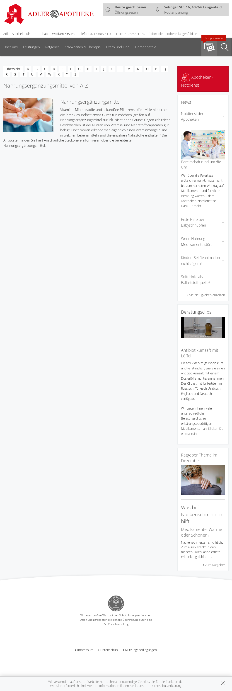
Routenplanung (176, 12)
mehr (197, 206)
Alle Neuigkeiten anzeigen (207, 295)
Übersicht (13, 69)
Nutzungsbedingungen (141, 650)
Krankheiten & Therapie (83, 47)
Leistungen (31, 47)
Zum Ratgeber (215, 565)
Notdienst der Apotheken (192, 116)
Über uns (10, 47)
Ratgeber (52, 47)
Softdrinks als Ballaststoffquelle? (195, 279)
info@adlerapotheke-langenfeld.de (173, 34)
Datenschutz (109, 650)
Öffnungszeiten (126, 12)
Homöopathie (145, 47)
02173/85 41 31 (101, 34)
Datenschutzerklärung (165, 686)
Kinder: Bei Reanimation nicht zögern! (200, 260)
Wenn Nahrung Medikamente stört (196, 241)
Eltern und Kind (118, 47)
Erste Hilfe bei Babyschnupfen (193, 222)
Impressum (85, 650)
